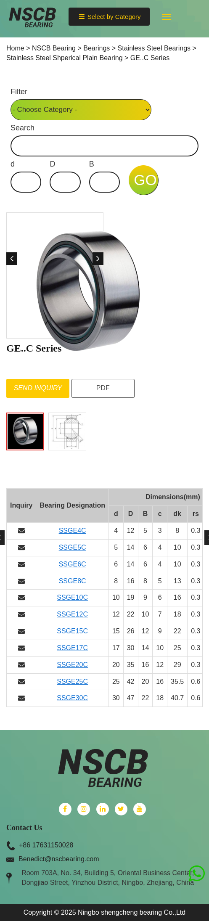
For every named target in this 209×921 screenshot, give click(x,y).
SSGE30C (72, 697)
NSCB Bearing (54, 48)
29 (177, 664)
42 (131, 681)
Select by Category (108, 16)
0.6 (195, 681)
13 (177, 581)
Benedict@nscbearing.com (59, 859)
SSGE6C (72, 564)
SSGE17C (72, 647)
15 (116, 631)
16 (131, 581)
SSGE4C (72, 530)
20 (116, 664)
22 (131, 614)
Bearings (96, 48)
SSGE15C (72, 631)
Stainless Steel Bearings (154, 48)
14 (131, 547)
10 (177, 547)
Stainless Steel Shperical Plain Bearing (64, 57)
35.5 (177, 681)
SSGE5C (72, 547)
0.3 (195, 530)
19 (131, 597)
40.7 (177, 697)
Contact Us (24, 827)
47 (131, 697)
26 (131, 631)
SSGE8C (72, 581)
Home (15, 48)
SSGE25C (72, 681)
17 (116, 647)
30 (131, 647)
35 (131, 664)
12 (131, 530)
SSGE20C (72, 664)
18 (177, 614)
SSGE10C (72, 597)
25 (177, 647)
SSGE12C (72, 614)
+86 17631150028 (46, 845)
